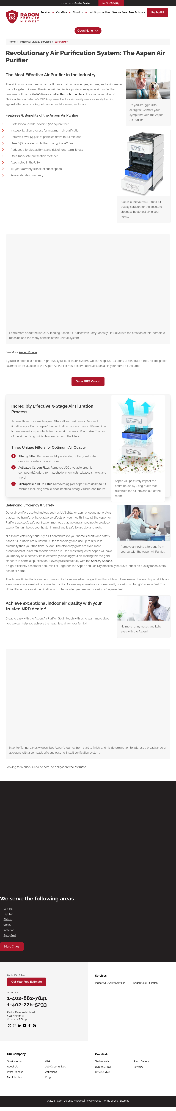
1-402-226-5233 (27, 1004)
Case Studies (102, 1072)
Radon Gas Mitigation (145, 982)
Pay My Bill (157, 12)
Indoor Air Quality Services (110, 982)
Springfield (10, 935)
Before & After (103, 1066)
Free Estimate (137, 12)
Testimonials (102, 1061)
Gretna (7, 924)
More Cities (11, 946)
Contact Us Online (16, 975)
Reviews (138, 1066)
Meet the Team (15, 1077)
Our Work (61, 12)
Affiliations (51, 1071)
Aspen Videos (28, 352)
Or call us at (13, 992)
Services (46, 12)
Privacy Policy (93, 1100)
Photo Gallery (141, 1061)
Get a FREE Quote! (88, 381)
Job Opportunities (99, 12)
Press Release (15, 1071)
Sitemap (124, 1100)
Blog (48, 1077)
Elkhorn (8, 919)
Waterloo (9, 930)
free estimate (77, 767)
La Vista (8, 908)
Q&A (48, 1061)
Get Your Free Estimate (26, 981)
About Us (78, 12)
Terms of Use (110, 1100)
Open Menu (88, 31)
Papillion (8, 914)
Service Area (119, 12)
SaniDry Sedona (101, 561)
